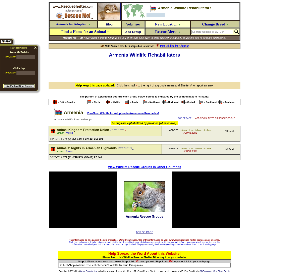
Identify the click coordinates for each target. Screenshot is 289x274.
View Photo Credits (221, 271)
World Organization (88, 271)
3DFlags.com (206, 271)
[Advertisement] (144, 69)
